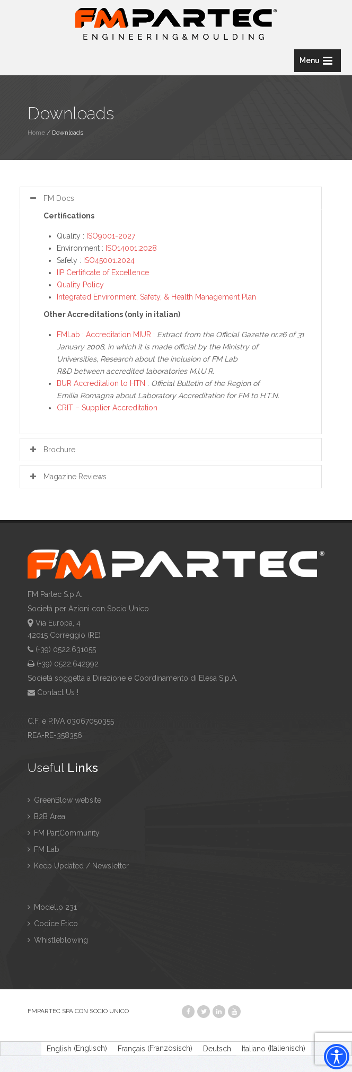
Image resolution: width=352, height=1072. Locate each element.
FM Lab (43, 849)
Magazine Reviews (67, 476)
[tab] (171, 198)
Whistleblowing (58, 940)
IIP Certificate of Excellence (103, 272)
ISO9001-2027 (110, 236)
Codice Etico (53, 923)
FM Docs (51, 198)
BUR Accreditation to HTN (101, 383)
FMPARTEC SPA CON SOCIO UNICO (78, 1011)
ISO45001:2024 (109, 260)
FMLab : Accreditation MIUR (104, 334)
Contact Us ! (57, 692)
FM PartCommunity (64, 833)
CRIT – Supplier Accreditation (107, 407)
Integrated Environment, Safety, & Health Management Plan (156, 297)
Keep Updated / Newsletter (78, 866)
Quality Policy (80, 284)
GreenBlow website (64, 800)
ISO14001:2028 (131, 248)
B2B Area (46, 816)
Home (36, 132)
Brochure (51, 449)
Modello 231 (52, 907)
